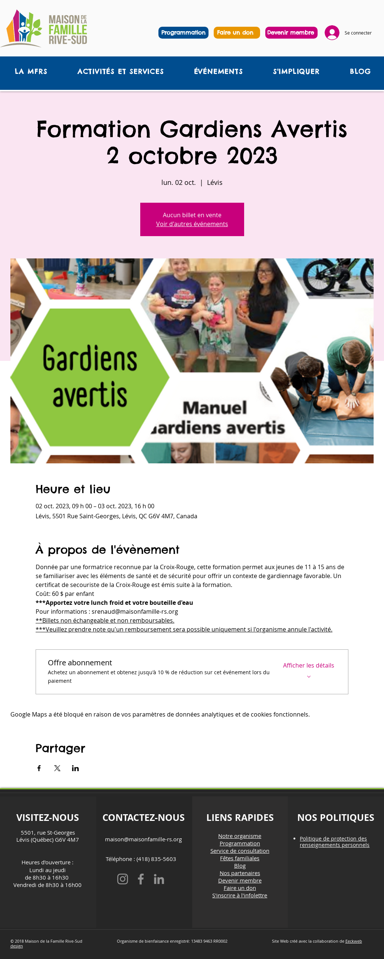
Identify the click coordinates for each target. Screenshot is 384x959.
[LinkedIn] (159, 879)
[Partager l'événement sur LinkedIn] (75, 768)
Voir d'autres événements (192, 224)
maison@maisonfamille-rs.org (143, 839)
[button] (120, 71)
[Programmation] (183, 33)
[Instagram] (122, 879)
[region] (237, 33)
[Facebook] (141, 879)
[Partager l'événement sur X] (57, 768)
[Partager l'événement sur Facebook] (39, 768)
